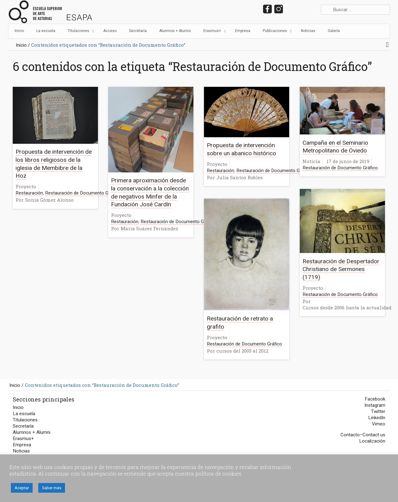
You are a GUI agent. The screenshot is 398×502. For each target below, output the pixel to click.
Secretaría (23, 426)
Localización (372, 441)
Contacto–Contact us (362, 435)
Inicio (21, 45)
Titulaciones (25, 420)
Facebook (375, 399)
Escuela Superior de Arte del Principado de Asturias (50, 12)
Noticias (21, 451)
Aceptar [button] (22, 488)
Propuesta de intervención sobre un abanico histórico (241, 149)
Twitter (378, 411)
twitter (289, 9)
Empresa (22, 445)
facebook (267, 9)
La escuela (24, 413)
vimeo (312, 9)
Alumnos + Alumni (31, 432)
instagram (278, 9)
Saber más (51, 488)
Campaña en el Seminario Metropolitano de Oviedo (335, 146)
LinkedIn (300, 9)
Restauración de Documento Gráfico (82, 193)
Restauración (29, 193)
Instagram (374, 405)
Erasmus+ (23, 438)
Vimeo (378, 424)
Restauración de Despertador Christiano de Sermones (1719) (341, 269)
